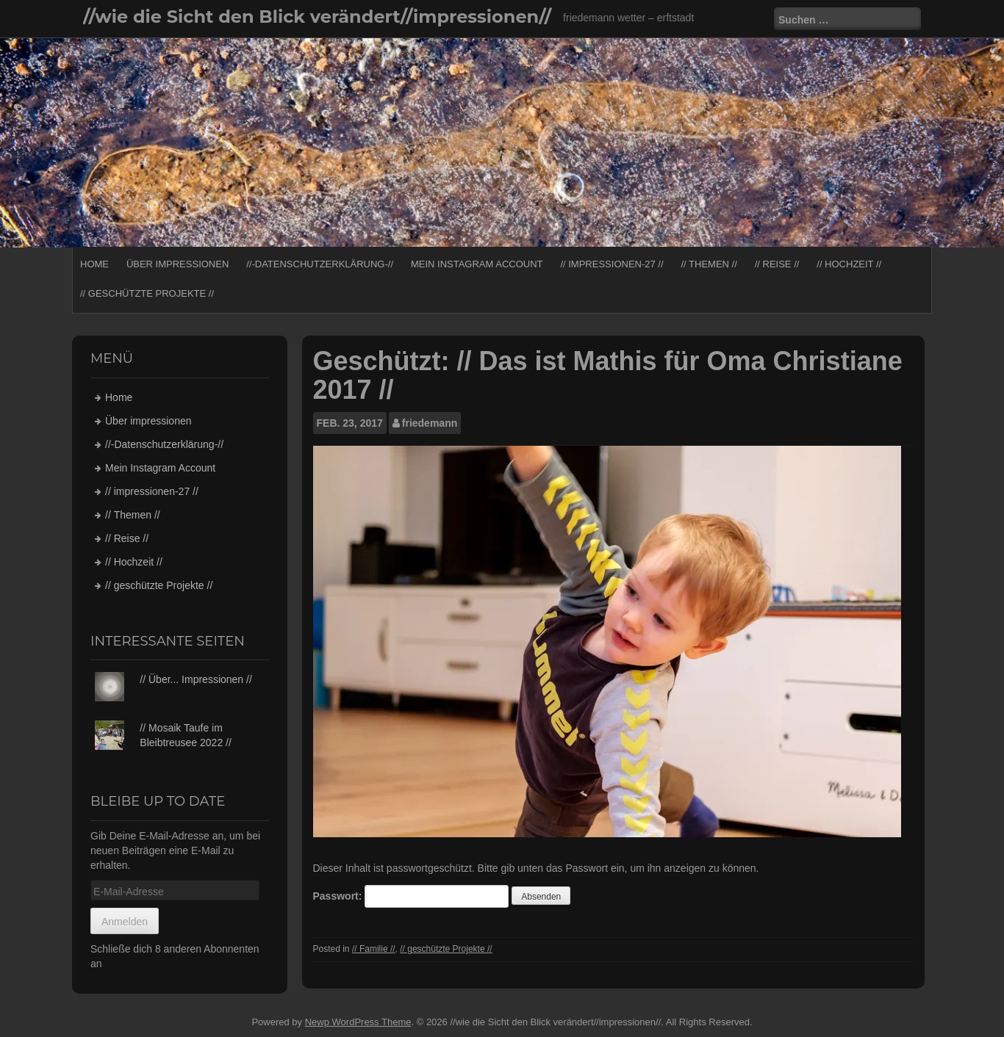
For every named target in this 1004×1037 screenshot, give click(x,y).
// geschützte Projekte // (147, 293)
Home (94, 264)
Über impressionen (177, 264)
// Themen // (708, 264)
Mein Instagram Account (477, 264)
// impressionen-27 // (611, 264)
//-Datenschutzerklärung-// (319, 264)
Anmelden (124, 922)
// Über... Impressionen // (196, 679)
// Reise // (777, 264)
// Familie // (373, 949)
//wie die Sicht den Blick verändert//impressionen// (317, 16)
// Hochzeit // (849, 264)
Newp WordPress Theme (358, 1021)
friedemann (429, 423)
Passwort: (411, 896)
